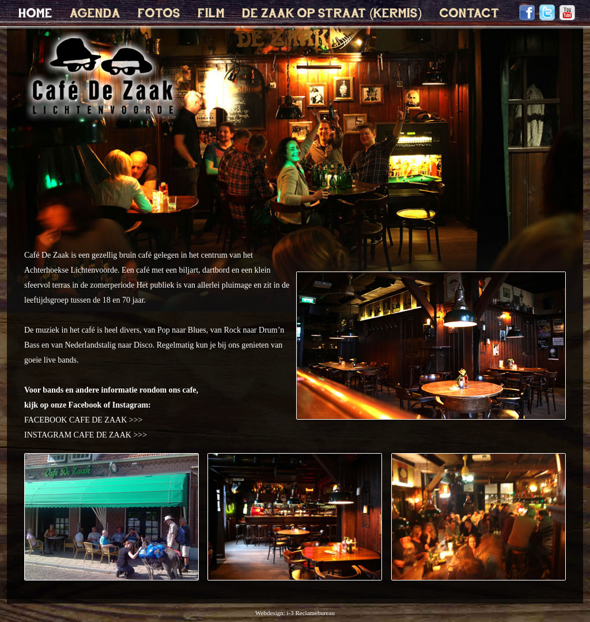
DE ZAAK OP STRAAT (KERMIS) (332, 14)
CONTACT (470, 14)
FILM (211, 14)
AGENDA (95, 14)
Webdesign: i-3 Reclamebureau (295, 612)
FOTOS (159, 14)
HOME (35, 14)
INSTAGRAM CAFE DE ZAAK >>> (85, 435)
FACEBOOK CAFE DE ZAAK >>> (83, 420)
